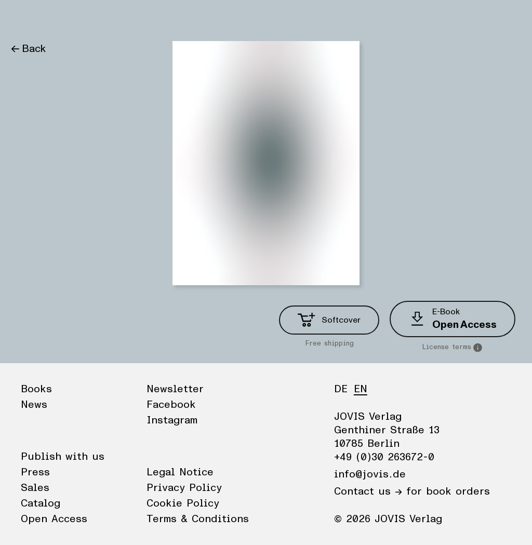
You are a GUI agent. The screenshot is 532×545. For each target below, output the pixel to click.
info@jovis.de (370, 474)
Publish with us (62, 456)
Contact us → (368, 491)
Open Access (54, 519)
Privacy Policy (184, 488)
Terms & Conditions (198, 519)
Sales (35, 488)
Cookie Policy (183, 503)
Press (35, 472)
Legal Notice (180, 472)
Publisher (109, 18)
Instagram (172, 420)
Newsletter (175, 389)
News (64, 18)
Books (25, 18)
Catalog (40, 503)
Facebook (171, 405)
